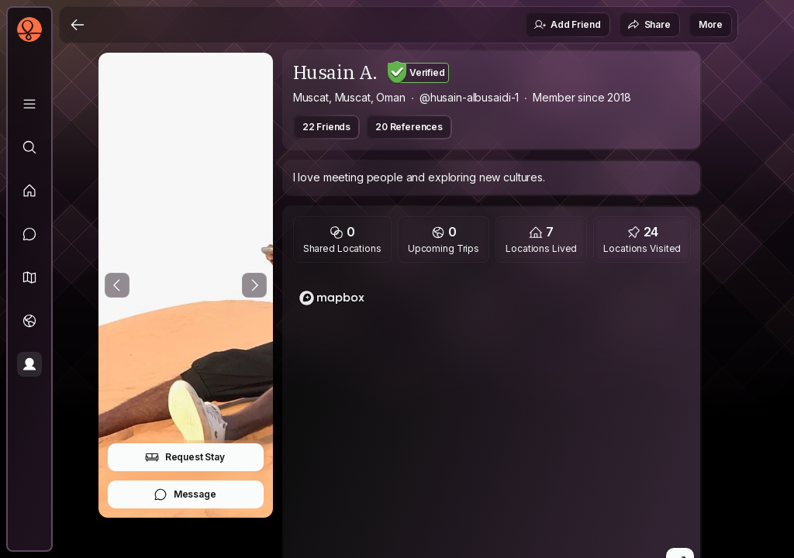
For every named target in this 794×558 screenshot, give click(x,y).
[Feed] (29, 190)
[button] (29, 277)
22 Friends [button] (326, 127)
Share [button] (649, 25)
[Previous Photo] (117, 285)
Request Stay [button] (185, 457)
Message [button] (185, 494)
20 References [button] (409, 127)
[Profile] (29, 364)
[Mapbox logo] (332, 298)
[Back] (77, 24)
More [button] (711, 24)
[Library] (29, 103)
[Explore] (29, 147)
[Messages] (29, 234)
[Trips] (29, 320)
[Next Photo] (254, 285)
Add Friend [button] (566, 25)
